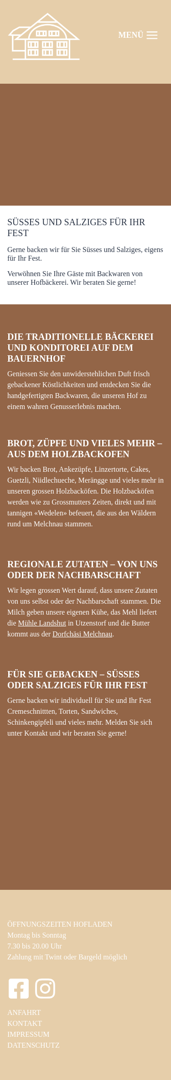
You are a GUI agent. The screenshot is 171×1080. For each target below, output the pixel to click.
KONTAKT (24, 1023)
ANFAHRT (24, 1012)
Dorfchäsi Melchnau (82, 634)
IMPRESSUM (28, 1034)
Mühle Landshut (42, 623)
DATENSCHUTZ (33, 1045)
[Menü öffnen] (139, 35)
